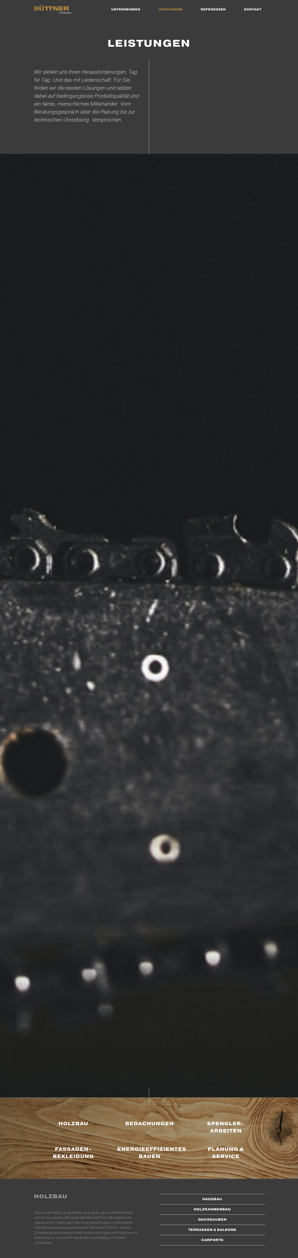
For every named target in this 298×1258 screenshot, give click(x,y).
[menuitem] (126, 9)
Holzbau (73, 1123)
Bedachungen (149, 1123)
